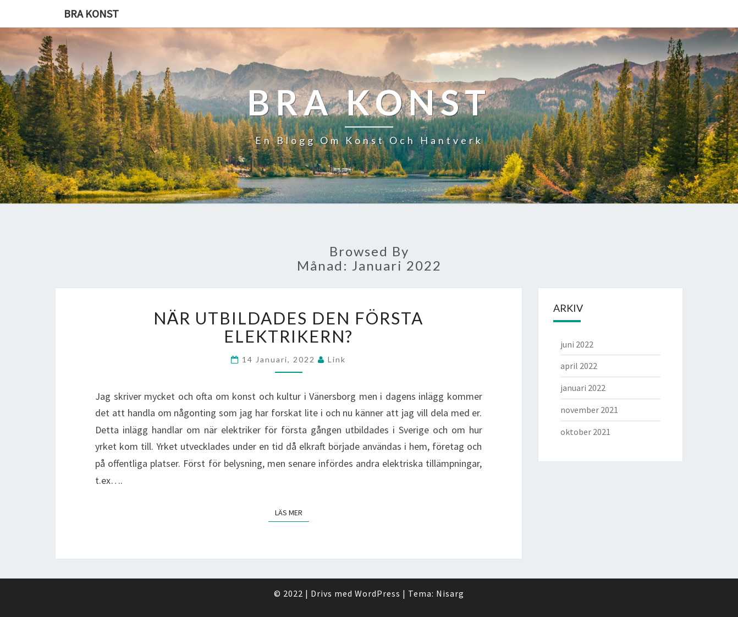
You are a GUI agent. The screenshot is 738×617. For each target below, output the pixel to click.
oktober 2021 (585, 431)
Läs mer (292, 511)
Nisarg (450, 593)
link (337, 359)
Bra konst (91, 13)
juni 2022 (576, 344)
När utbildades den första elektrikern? (288, 327)
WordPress (377, 593)
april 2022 (578, 365)
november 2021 (589, 409)
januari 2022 (582, 387)
